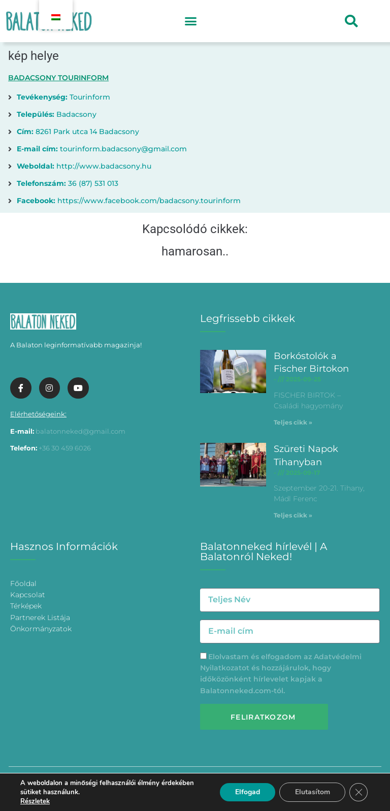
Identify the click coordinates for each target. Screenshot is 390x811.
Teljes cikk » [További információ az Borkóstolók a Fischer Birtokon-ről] (293, 422)
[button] (190, 21)
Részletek (35, 801)
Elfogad (247, 792)
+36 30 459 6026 (65, 448)
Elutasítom (312, 792)
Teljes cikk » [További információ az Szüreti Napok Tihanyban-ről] (293, 515)
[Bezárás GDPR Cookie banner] (358, 792)
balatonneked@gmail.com (80, 431)
